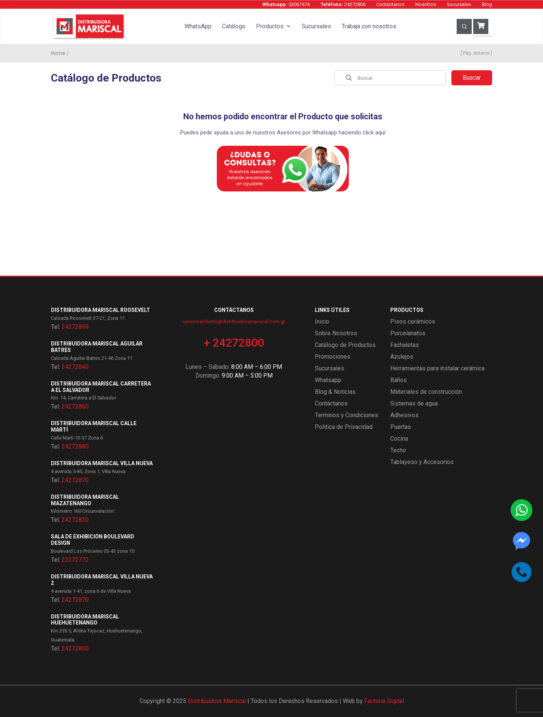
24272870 (75, 480)
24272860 (75, 406)
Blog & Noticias (335, 391)
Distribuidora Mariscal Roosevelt (100, 310)
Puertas (400, 426)
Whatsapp (328, 380)
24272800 (343, 4)
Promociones (332, 356)
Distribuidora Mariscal (217, 701)
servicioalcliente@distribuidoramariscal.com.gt (234, 321)
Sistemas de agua (414, 403)
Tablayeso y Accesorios (422, 462)
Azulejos (401, 356)
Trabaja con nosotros (369, 26)
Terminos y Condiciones (346, 415)
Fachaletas (404, 344)
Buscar (472, 77)
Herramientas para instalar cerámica (437, 368)
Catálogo (233, 26)
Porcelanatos (407, 333)
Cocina (399, 438)
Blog (487, 4)
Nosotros (425, 4)
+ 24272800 (234, 342)
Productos (270, 26)
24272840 (75, 366)
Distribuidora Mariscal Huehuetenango (85, 620)
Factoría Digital (384, 701)
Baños (398, 380)
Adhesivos (404, 415)
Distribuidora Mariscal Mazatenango (85, 500)
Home (58, 53)
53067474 (286, 4)
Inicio (322, 321)
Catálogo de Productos (345, 344)
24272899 (75, 326)
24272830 (75, 519)
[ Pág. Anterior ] (475, 53)
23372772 (75, 559)
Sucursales (459, 4)
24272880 (75, 446)
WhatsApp (198, 26)
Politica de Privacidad (344, 426)
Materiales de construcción (426, 391)
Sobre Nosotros (336, 333)
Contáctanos (390, 4)
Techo (398, 450)
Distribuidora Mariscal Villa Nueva (102, 463)
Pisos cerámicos (412, 321)
